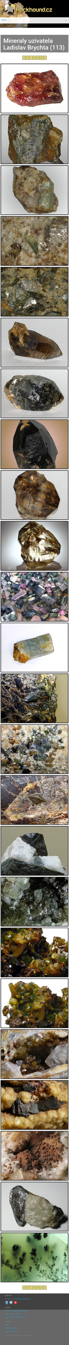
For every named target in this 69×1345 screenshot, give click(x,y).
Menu (4, 20)
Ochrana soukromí (11, 1331)
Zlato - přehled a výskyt (12, 1314)
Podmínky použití (11, 1328)
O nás (7, 1325)
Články (26, 25)
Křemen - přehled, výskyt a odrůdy (16, 1311)
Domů (9, 25)
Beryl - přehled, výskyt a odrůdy (15, 1317)
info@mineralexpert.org (22, 1299)
